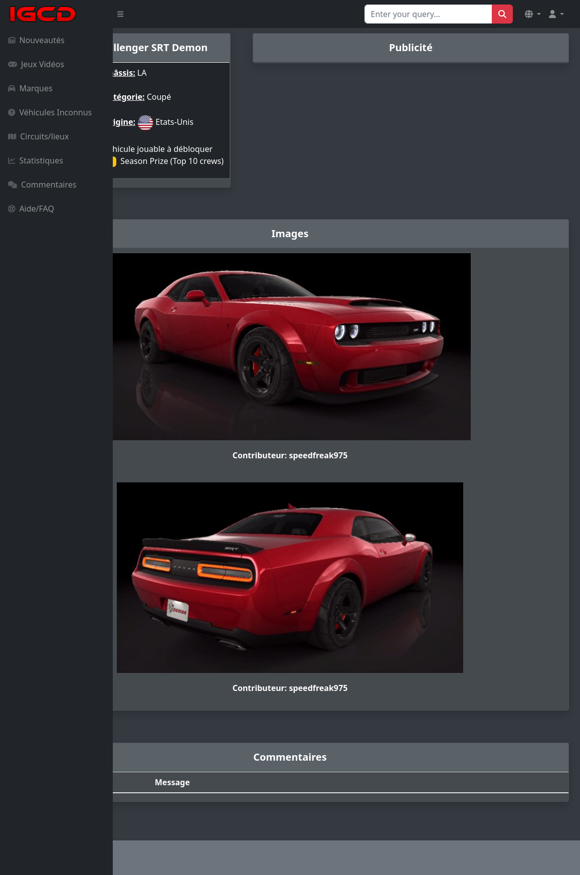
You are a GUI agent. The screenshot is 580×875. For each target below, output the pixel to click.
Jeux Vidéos (36, 64)
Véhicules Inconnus (50, 112)
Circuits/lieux (38, 136)
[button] (533, 14)
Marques (30, 88)
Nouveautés (36, 40)
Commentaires (42, 184)
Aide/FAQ (31, 208)
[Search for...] (428, 14)
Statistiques (35, 160)
